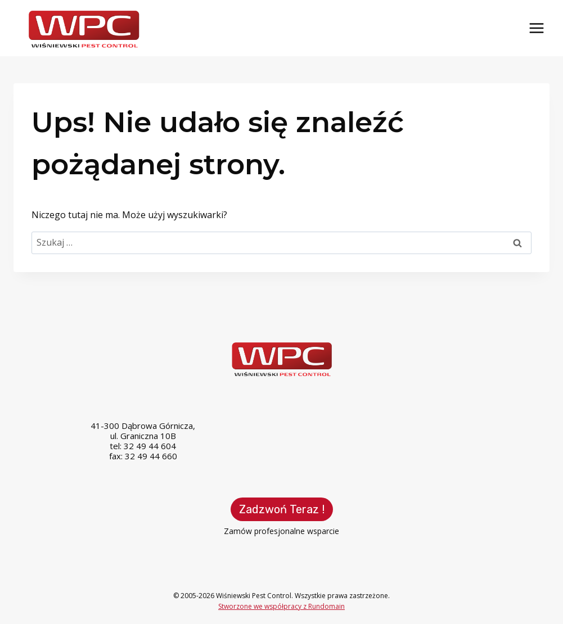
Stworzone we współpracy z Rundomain (281, 606)
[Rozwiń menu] (536, 27)
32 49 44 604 (150, 445)
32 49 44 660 (151, 456)
